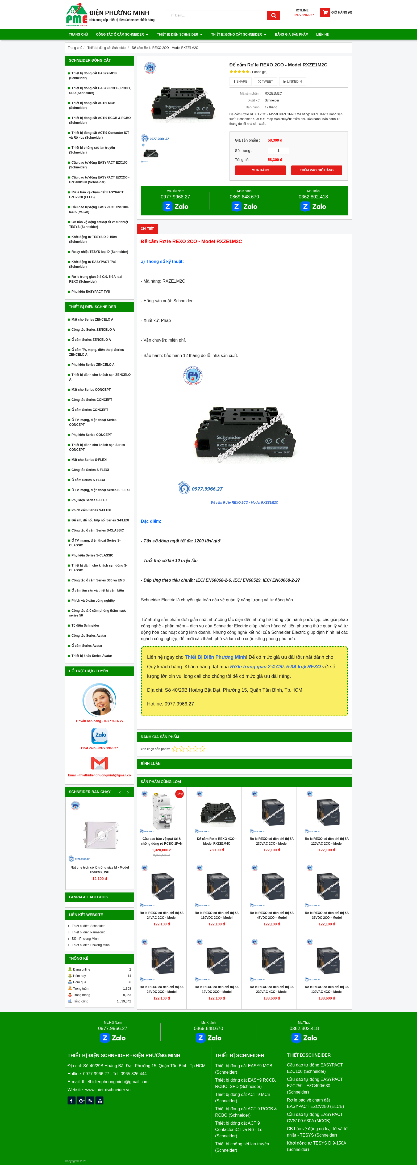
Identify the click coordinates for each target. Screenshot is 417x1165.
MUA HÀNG (260, 170)
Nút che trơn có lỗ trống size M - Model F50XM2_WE (99, 870)
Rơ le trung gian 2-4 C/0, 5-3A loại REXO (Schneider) (95, 279)
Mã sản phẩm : (250, 93)
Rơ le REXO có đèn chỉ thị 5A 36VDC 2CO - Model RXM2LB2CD (327, 917)
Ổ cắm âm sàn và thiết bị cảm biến (98, 590)
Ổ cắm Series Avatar (87, 646)
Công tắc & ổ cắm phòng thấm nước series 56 (97, 613)
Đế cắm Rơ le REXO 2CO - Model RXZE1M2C (244, 502)
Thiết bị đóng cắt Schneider (237, 34)
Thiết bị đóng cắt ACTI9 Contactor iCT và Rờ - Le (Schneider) (99, 135)
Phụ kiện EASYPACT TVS (91, 292)
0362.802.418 (313, 196)
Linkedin (292, 81)
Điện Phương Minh (85, 939)
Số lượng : (243, 151)
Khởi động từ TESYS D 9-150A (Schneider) (93, 239)
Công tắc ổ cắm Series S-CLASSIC (98, 530)
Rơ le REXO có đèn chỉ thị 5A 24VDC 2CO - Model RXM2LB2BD (162, 991)
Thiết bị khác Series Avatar (92, 656)
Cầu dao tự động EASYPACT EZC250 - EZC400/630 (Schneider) (99, 180)
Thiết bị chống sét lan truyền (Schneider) (92, 150)
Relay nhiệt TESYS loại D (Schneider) (100, 252)
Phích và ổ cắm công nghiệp (93, 600)
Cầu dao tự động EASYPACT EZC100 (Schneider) (98, 165)
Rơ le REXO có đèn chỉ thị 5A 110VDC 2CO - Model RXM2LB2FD (217, 917)
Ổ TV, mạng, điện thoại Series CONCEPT (92, 422)
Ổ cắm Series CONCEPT (90, 410)
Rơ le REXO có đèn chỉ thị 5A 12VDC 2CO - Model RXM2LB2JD (217, 991)
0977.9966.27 (175, 196)
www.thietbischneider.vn (108, 1089)
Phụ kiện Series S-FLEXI (90, 500)
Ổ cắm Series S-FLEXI (88, 480)
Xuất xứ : (254, 100)
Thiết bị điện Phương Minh (91, 945)
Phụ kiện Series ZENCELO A (93, 365)
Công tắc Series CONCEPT (92, 400)
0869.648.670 (244, 196)
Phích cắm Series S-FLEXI (91, 510)
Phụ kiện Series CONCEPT (92, 435)
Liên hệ (321, 34)
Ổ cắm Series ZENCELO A (91, 340)
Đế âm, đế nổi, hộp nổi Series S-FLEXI (100, 520)
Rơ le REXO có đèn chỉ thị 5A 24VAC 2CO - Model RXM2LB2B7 (162, 917)
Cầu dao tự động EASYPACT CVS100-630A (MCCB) (99, 209)
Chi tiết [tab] (147, 229)
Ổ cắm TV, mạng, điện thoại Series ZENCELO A (96, 352)
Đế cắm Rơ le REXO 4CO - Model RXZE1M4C (216, 841)
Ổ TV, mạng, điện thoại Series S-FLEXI (101, 490)
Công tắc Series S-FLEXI (90, 470)
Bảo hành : (253, 107)
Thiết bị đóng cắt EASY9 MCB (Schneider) (93, 75)
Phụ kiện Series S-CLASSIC (92, 555)
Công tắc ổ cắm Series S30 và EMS (98, 580)
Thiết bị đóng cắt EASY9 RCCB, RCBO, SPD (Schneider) (100, 90)
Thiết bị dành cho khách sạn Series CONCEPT (97, 447)
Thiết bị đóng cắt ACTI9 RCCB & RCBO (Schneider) (100, 120)
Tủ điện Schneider (85, 625)
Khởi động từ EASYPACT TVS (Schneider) (92, 264)
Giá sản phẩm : (247, 140)
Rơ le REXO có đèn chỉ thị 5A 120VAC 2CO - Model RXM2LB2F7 (327, 843)
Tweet (265, 81)
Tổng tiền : (244, 160)
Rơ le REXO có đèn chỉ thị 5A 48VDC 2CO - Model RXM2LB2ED (272, 917)
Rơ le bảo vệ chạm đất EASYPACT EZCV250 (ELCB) (96, 194)
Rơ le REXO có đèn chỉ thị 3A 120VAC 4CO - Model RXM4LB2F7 (327, 991)
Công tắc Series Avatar (89, 635)
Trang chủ (78, 34)
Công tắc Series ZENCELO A (93, 329)
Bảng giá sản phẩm (290, 34)
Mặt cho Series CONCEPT (91, 390)
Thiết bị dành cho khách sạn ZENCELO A (100, 377)
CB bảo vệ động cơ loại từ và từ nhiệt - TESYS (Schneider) (99, 224)
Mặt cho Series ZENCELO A (92, 319)
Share (241, 81)
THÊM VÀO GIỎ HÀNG (317, 170)
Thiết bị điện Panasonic (88, 932)
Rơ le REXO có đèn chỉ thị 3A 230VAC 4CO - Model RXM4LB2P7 (272, 991)
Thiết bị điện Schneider (179, 34)
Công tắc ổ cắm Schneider (122, 34)
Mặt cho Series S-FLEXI (89, 460)
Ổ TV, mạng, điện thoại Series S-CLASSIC (94, 543)
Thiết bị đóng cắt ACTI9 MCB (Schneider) (92, 105)
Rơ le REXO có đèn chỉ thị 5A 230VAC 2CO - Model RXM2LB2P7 (272, 843)
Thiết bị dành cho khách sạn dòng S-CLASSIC (98, 568)
